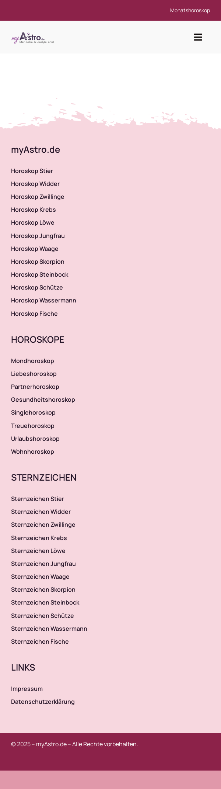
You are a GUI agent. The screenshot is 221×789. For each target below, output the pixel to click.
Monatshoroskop (190, 10)
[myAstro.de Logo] (34, 32)
